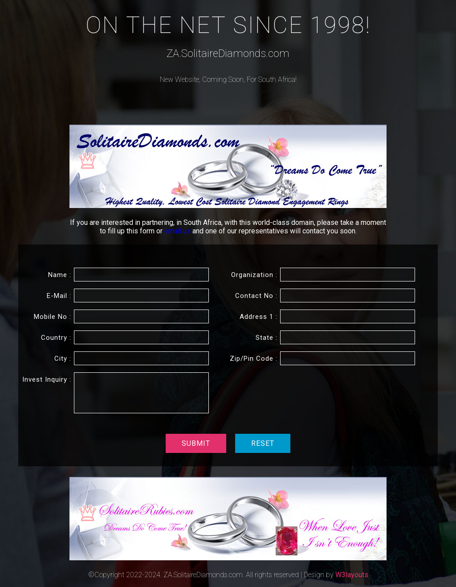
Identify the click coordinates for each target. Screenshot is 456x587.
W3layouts (351, 575)
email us (178, 231)
